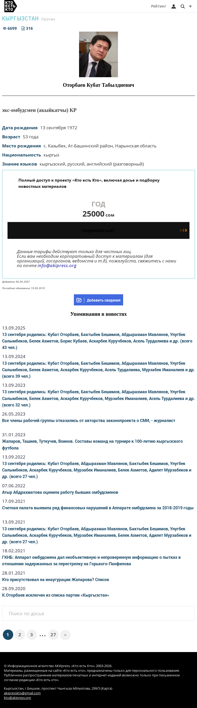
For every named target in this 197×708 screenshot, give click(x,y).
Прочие (48, 19)
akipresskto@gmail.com (22, 693)
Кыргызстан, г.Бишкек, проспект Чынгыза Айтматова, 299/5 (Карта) (58, 688)
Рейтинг (158, 6)
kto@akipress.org (17, 698)
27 (53, 635)
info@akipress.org (57, 265)
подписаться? (134, 230)
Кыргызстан (20, 18)
